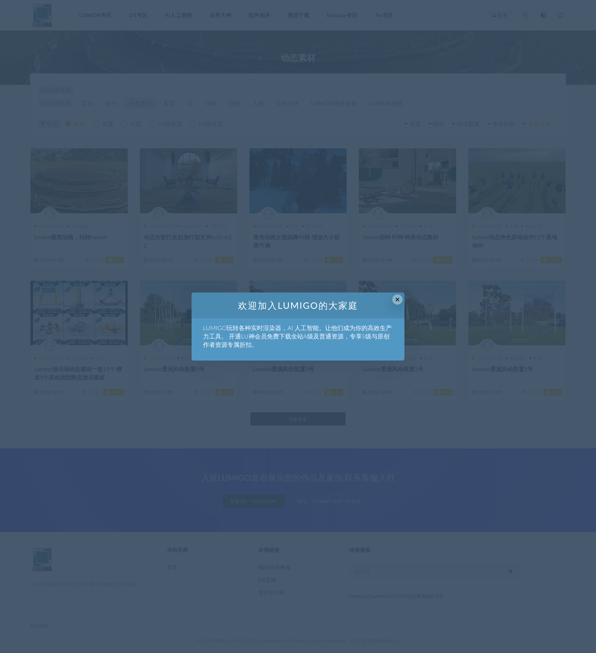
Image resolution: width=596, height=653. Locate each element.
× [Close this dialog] (397, 299)
